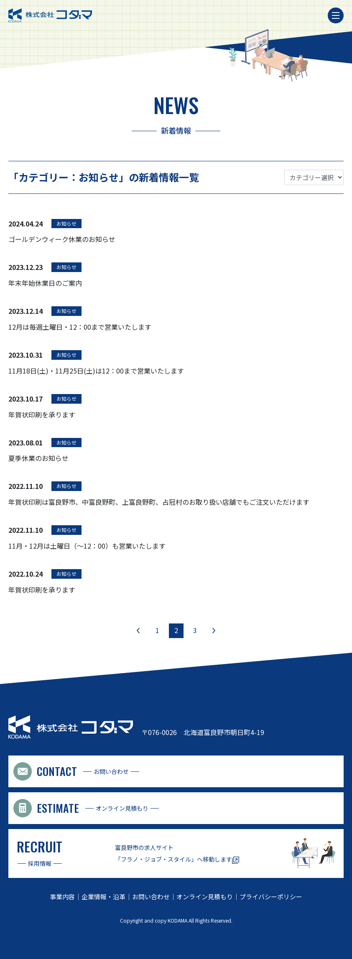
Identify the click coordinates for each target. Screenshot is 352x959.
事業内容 (62, 896)
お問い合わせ (151, 896)
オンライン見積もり (204, 896)
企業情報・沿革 (103, 896)
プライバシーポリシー (271, 896)
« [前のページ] (138, 630)
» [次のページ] (213, 630)
